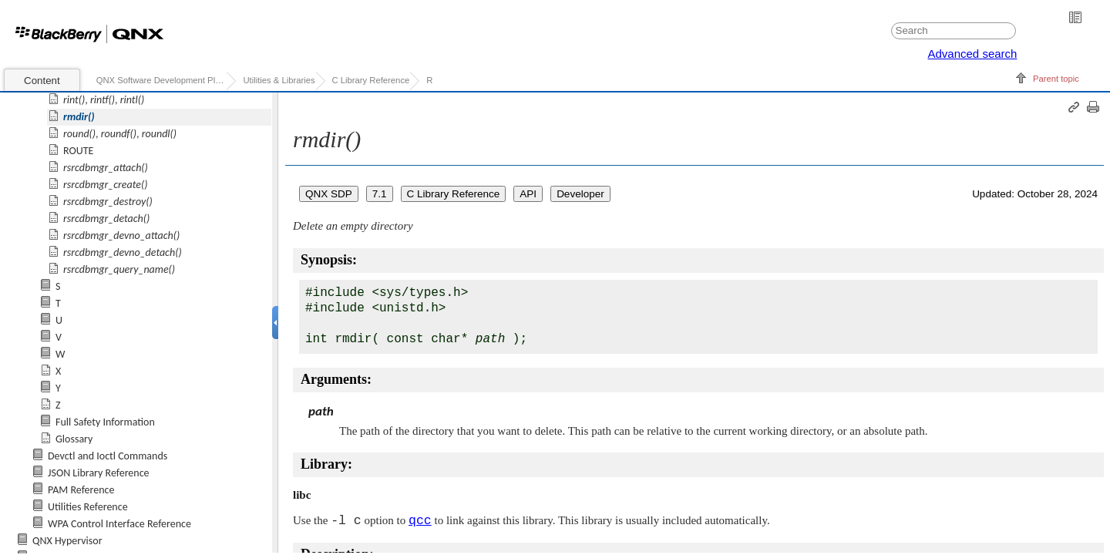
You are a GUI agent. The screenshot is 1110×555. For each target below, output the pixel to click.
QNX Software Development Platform (161, 80)
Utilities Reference (88, 506)
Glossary (74, 439)
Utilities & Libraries (278, 80)
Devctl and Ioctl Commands (107, 455)
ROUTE (78, 150)
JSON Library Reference (99, 472)
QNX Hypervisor (67, 540)
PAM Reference (81, 489)
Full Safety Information (105, 422)
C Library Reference (371, 80)
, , (103, 99)
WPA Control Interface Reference (119, 523)
